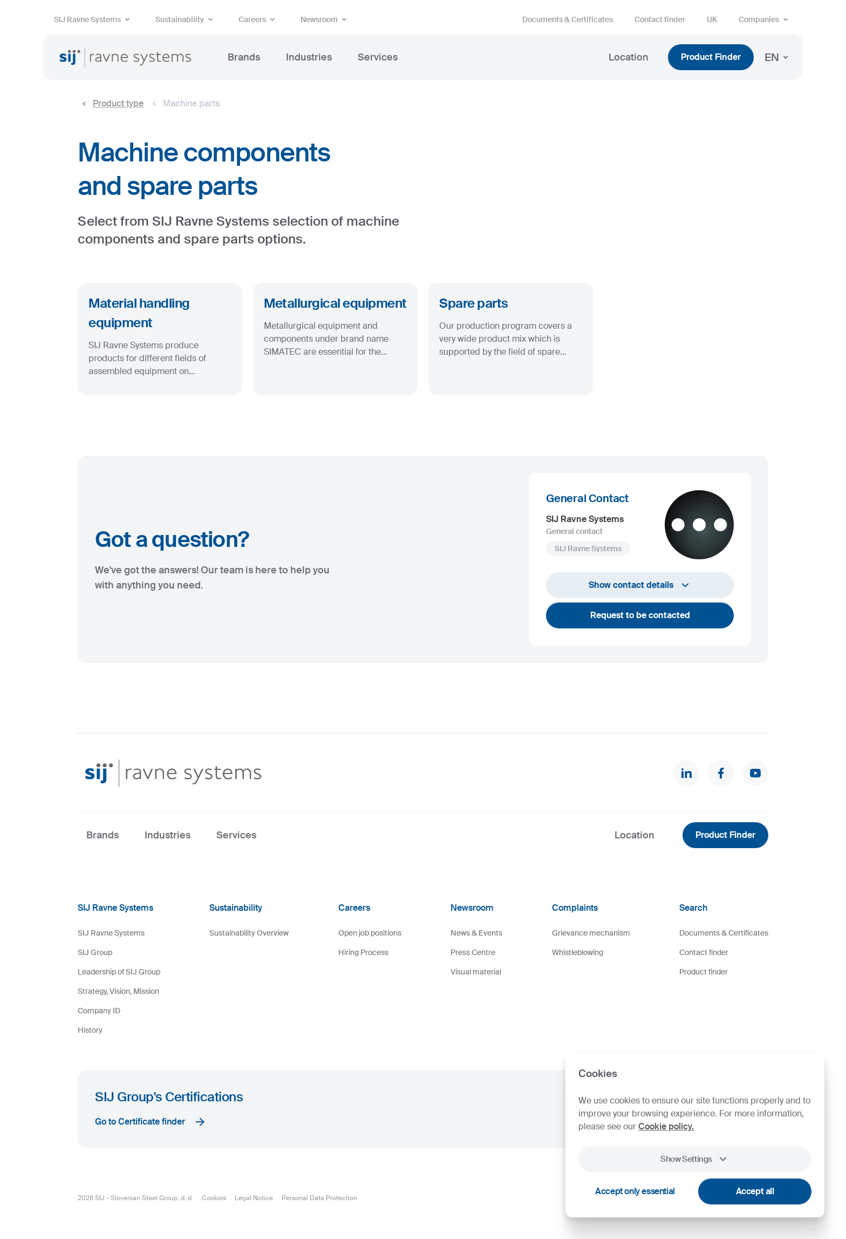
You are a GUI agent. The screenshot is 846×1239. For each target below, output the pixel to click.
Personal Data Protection (319, 1198)
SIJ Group (95, 952)
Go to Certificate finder (151, 1121)
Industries (309, 57)
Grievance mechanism (591, 933)
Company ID (99, 1010)
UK (712, 19)
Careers (258, 19)
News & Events (476, 933)
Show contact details (640, 585)
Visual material (476, 972)
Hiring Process (363, 952)
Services (378, 57)
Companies (765, 19)
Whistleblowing (577, 952)
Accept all (755, 1191)
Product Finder (711, 57)
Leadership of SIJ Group (119, 972)
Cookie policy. (666, 1126)
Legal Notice (254, 1198)
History (90, 1030)
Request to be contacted (640, 615)
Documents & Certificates (567, 19)
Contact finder (659, 19)
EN (778, 57)
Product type (111, 103)
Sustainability (186, 19)
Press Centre (473, 952)
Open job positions (369, 933)
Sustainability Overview (249, 933)
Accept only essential (635, 1191)
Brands (244, 57)
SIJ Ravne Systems (94, 19)
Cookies (214, 1198)
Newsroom (326, 19)
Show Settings (694, 1159)
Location (629, 57)
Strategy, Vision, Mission (118, 991)
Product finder (703, 972)
